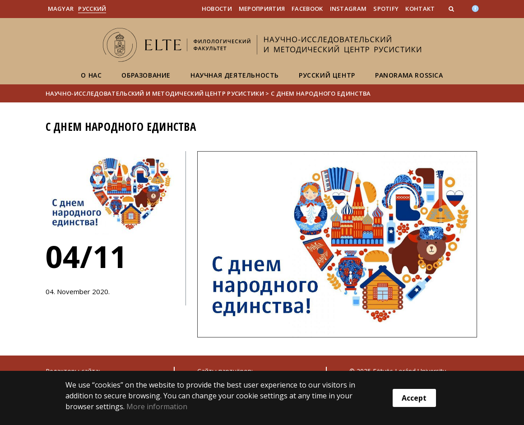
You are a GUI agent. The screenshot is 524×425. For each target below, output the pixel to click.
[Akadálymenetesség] (475, 8)
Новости (217, 9)
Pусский (92, 9)
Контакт (420, 9)
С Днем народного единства (321, 93)
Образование (146, 75)
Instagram (348, 9)
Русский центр (327, 75)
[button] (452, 9)
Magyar (61, 9)
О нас (91, 75)
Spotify (386, 9)
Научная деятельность (234, 75)
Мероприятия (262, 9)
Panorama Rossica (409, 75)
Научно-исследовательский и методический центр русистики (155, 93)
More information (156, 406)
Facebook (307, 9)
